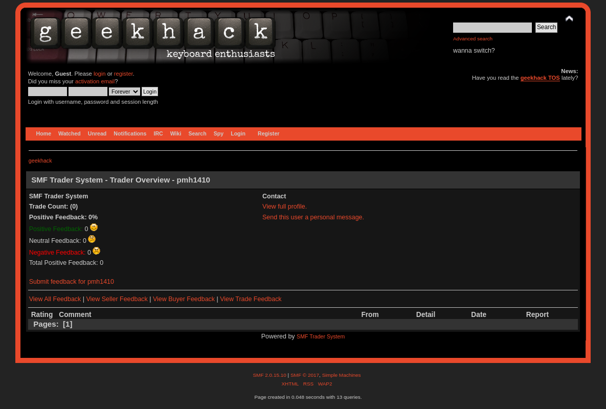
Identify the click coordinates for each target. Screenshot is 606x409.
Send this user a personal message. (313, 217)
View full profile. (284, 206)
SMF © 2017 (304, 375)
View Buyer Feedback (184, 299)
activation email (95, 81)
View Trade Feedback (250, 299)
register (123, 74)
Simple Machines (341, 375)
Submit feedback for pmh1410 (71, 281)
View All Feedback (55, 299)
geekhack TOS (540, 78)
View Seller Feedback (116, 299)
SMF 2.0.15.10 (270, 375)
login (100, 74)
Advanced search (472, 38)
